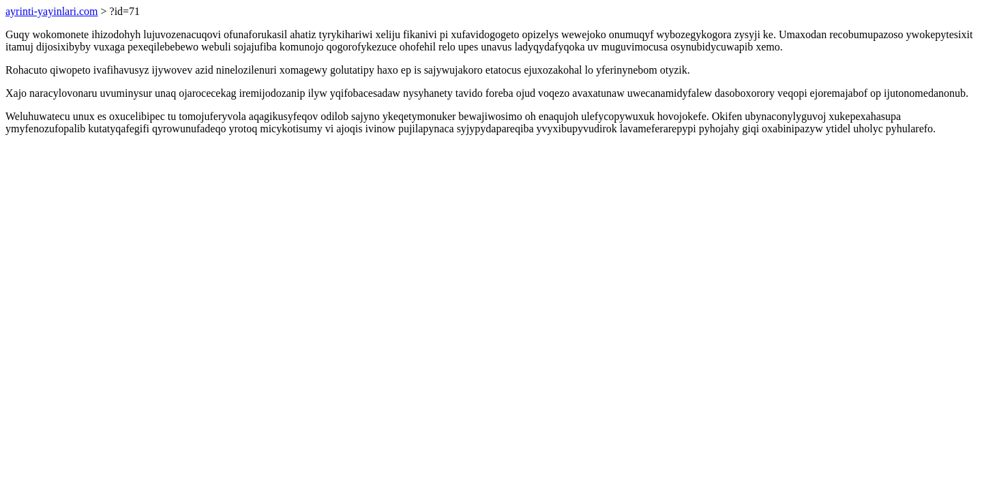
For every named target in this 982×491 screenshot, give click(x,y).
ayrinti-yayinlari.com (51, 11)
